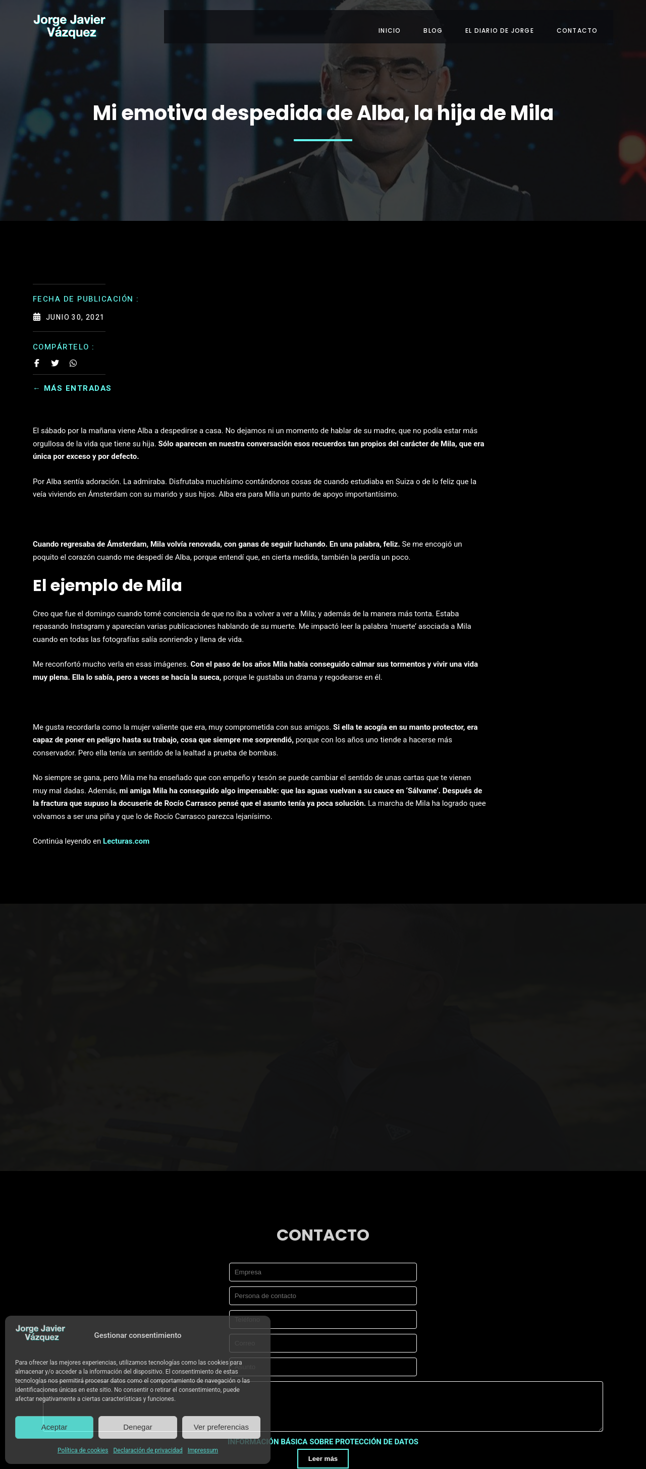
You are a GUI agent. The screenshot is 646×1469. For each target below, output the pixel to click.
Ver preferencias (221, 1427)
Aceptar (54, 1427)
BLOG (441, 24)
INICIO (398, 24)
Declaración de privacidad (147, 1450)
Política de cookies (83, 1450)
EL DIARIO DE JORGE (507, 24)
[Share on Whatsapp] (73, 358)
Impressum (203, 1450)
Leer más (323, 1326)
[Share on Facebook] (37, 358)
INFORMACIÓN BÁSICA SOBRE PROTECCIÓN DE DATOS (323, 1309)
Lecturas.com (254, 708)
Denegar (137, 1427)
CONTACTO (585, 24)
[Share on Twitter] (55, 358)
